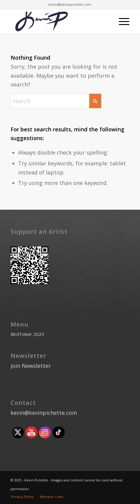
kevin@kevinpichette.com (44, 412)
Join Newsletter (31, 365)
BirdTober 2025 (27, 334)
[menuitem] (121, 21)
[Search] (56, 101)
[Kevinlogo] (58, 21)
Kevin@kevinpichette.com (69, 4)
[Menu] (121, 21)
